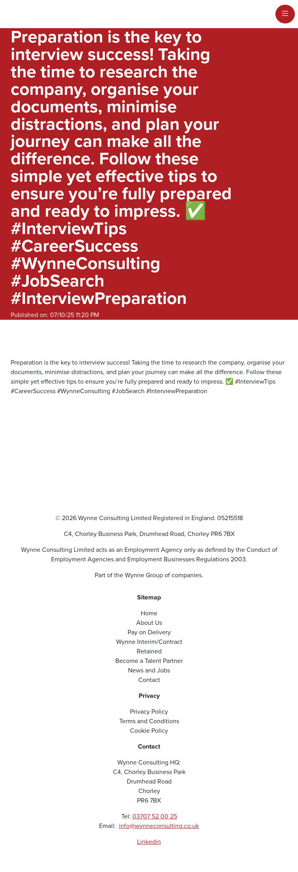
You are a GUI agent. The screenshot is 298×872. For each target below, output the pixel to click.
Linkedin (149, 841)
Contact (149, 679)
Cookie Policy (149, 730)
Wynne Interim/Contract (149, 641)
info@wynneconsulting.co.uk (159, 825)
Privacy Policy (149, 711)
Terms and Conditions (149, 721)
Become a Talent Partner (149, 660)
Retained (149, 651)
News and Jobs (149, 670)
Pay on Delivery (149, 632)
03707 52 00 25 (154, 816)
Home (149, 613)
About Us (149, 622)
